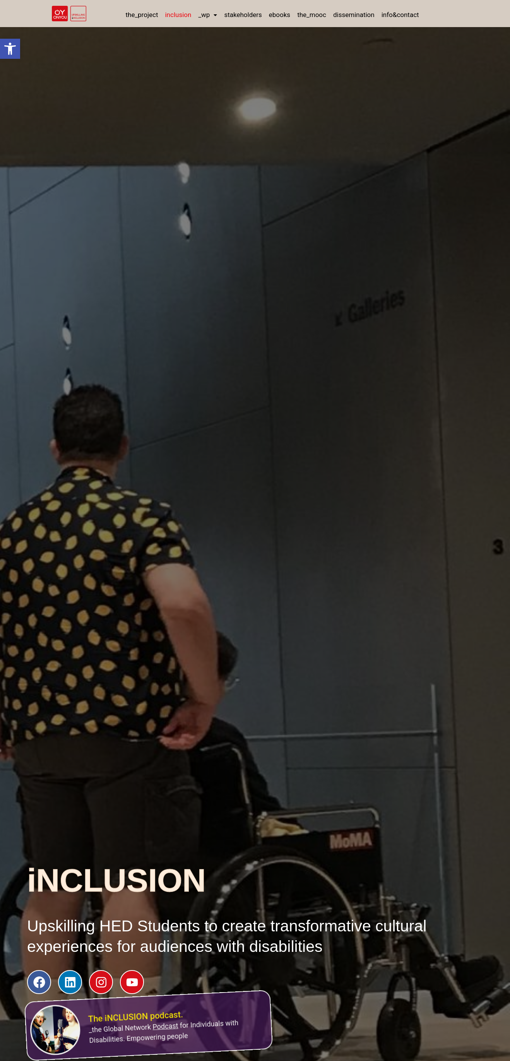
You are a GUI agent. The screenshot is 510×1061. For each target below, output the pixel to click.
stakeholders (243, 15)
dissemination (354, 15)
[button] (10, 49)
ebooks (279, 15)
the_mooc (311, 15)
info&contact (400, 15)
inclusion (178, 15)
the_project (141, 15)
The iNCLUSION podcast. (130, 1006)
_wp (207, 15)
